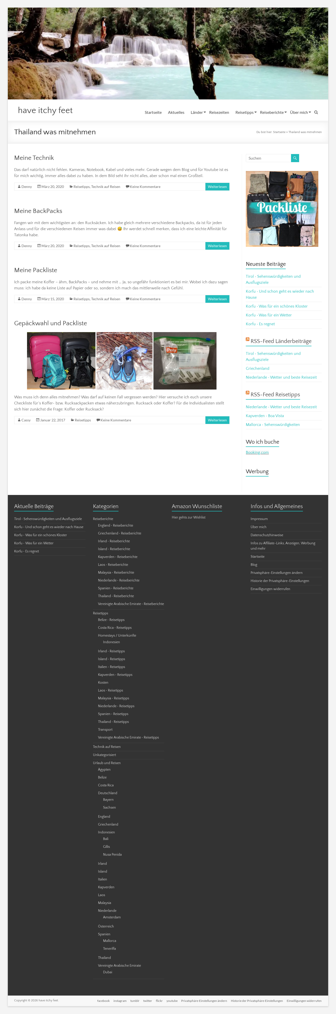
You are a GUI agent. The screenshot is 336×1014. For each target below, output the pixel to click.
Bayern (108, 800)
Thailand (104, 958)
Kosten (103, 683)
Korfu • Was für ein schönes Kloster (277, 306)
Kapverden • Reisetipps (115, 675)
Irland (102, 864)
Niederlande (107, 911)
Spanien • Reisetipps (113, 714)
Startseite (153, 112)
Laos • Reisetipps (110, 691)
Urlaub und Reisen (107, 763)
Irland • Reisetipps (111, 652)
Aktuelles (176, 112)
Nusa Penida (112, 855)
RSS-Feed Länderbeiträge (281, 341)
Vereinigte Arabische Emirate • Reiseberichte (131, 604)
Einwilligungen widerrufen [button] (270, 589)
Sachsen (109, 808)
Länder (197, 112)
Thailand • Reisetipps (113, 722)
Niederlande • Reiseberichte (118, 581)
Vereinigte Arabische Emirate (119, 966)
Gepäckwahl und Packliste (50, 323)
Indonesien (111, 642)
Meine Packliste (35, 270)
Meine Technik (34, 158)
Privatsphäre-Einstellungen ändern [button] (277, 573)
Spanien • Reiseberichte (115, 589)
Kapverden (106, 888)
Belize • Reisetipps (111, 620)
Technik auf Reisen (105, 187)
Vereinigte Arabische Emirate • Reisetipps (128, 738)
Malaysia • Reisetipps (113, 699)
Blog (254, 565)
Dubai (107, 972)
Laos (101, 895)
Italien (102, 880)
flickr (158, 1001)
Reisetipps (244, 112)
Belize (102, 778)
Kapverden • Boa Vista (265, 416)
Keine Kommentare (145, 187)
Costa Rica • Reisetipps (115, 628)
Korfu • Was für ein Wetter (269, 315)
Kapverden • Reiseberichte (117, 557)
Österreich (106, 927)
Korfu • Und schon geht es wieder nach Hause (48, 527)
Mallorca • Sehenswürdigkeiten (273, 425)
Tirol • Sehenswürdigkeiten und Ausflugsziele (48, 519)
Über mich (299, 112)
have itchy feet (47, 110)
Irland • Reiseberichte (114, 542)
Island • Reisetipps (111, 659)
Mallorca (109, 941)
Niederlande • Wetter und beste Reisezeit (281, 377)
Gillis (106, 847)
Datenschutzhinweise (267, 535)
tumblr (133, 1001)
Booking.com (257, 452)
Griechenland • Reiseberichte (119, 534)
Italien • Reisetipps (111, 667)
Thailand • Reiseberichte (116, 596)
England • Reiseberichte (115, 526)
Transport (105, 730)
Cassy (26, 420)
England (104, 817)
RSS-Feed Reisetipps (275, 395)
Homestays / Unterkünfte (117, 636)
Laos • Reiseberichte (113, 565)
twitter (146, 1001)
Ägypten (104, 770)
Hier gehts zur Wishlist (188, 518)
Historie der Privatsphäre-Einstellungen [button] (280, 581)
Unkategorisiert (104, 755)
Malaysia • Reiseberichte (116, 573)
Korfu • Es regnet (260, 324)
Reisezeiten (219, 112)
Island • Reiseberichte (114, 549)
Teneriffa (109, 949)
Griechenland (257, 368)
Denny (26, 187)
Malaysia (104, 903)
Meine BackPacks (38, 211)
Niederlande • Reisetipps (116, 706)
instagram (118, 1001)
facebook (101, 1001)
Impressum (259, 519)
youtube (171, 1001)
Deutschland (107, 793)
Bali (105, 839)
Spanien (104, 935)
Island (102, 872)
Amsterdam (112, 918)
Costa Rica (106, 786)
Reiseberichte (272, 112)
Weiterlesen (217, 187)
